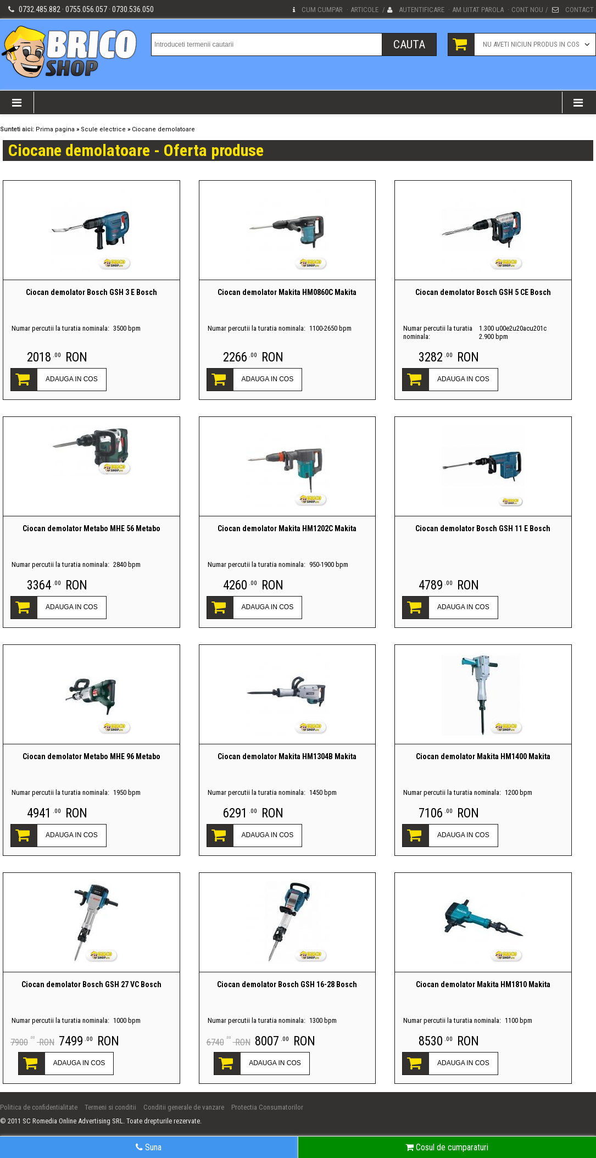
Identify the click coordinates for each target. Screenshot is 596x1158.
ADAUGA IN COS (72, 379)
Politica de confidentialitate (38, 1107)
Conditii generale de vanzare (183, 1107)
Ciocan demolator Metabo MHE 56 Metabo (91, 528)
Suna (148, 1147)
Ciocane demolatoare (163, 129)
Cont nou (527, 9)
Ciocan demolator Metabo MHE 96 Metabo (91, 756)
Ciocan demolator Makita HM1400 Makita (483, 756)
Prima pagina (55, 129)
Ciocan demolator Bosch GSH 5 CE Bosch (483, 292)
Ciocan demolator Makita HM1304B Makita (287, 756)
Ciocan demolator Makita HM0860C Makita (287, 292)
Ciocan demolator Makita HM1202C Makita (287, 528)
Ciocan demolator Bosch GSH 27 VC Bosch (91, 984)
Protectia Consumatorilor (267, 1107)
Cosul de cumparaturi (446, 1147)
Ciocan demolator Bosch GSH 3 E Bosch (91, 292)
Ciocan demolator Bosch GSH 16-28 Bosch (287, 984)
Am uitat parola (478, 9)
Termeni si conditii (110, 1107)
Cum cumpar (322, 9)
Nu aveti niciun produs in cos (531, 44)
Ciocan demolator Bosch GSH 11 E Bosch (482, 528)
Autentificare (421, 9)
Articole (364, 9)
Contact (579, 9)
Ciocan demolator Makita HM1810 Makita (483, 984)
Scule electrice (103, 129)
